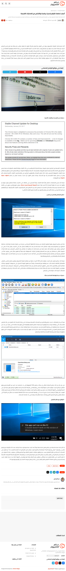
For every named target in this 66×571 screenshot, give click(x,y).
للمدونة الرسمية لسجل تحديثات (28, 185)
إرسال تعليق (59, 498)
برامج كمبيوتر (53, 10)
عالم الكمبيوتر (51, 569)
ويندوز (49, 466)
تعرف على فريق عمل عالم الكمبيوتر (30, 549)
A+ (4, 20)
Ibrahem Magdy (16, 569)
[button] (57, 472)
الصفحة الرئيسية (61, 10)
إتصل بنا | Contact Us (30, 553)
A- (2, 20)
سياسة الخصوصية (31, 556)
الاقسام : (63, 556)
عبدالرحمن (59, 20)
